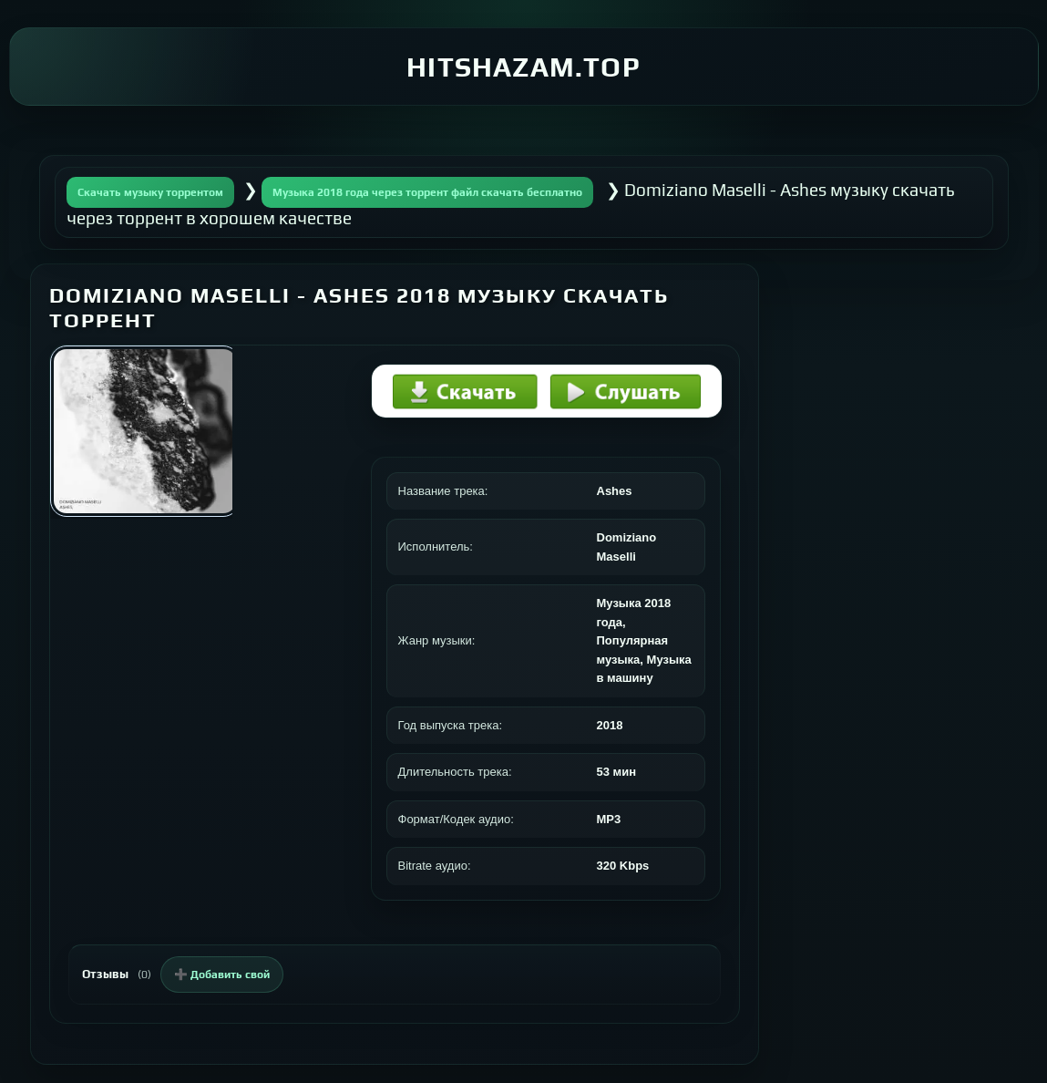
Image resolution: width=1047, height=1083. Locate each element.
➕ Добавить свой (222, 974)
